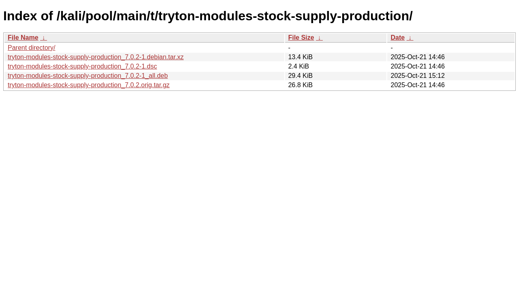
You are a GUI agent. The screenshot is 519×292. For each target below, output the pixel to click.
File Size (301, 37)
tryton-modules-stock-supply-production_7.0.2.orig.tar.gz (88, 85)
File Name (23, 37)
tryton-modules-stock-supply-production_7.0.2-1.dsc (82, 66)
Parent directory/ (31, 47)
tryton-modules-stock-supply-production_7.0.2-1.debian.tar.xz (96, 57)
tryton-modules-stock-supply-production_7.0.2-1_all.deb (88, 75)
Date (397, 37)
